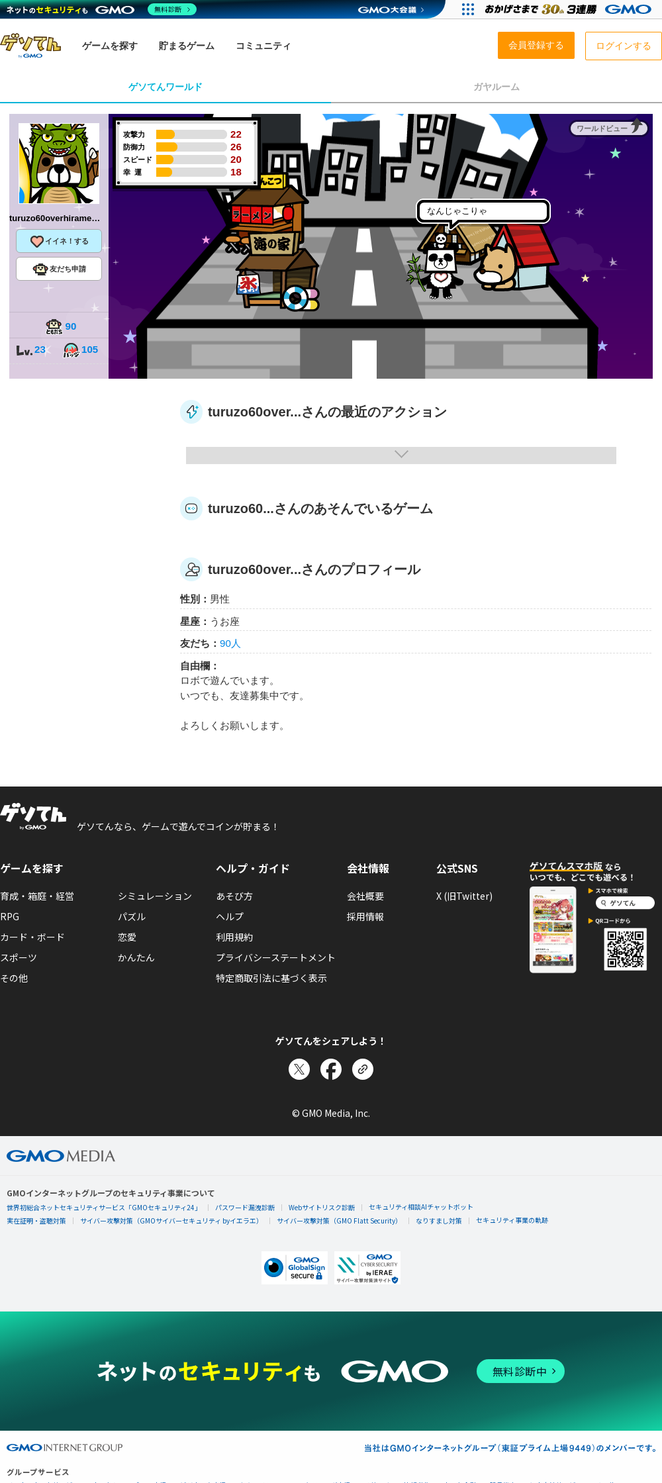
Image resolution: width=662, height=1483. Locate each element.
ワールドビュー (602, 128)
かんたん (136, 957)
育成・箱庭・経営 (37, 895)
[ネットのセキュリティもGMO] (101, 9)
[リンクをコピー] (362, 1069)
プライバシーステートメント (276, 957)
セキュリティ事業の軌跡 (512, 1220)
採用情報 (365, 916)
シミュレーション (155, 895)
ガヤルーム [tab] (496, 86)
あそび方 (234, 895)
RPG (9, 916)
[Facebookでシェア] (331, 1069)
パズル (132, 916)
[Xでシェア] (299, 1069)
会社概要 (365, 895)
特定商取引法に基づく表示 (271, 977)
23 (30, 350)
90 (61, 327)
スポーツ (18, 957)
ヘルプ (230, 916)
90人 (230, 643)
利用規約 (234, 936)
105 (80, 350)
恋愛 (127, 936)
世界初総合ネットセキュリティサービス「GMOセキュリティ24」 (104, 1207)
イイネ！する (59, 242)
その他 (14, 977)
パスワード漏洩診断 (245, 1207)
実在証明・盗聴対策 (36, 1220)
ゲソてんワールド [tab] (165, 86)
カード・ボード (32, 936)
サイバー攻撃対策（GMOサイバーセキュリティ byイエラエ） (171, 1220)
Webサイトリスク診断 (322, 1207)
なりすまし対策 (439, 1220)
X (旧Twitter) (464, 895)
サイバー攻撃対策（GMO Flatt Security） (339, 1220)
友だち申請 (59, 269)
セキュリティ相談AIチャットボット (421, 1207)
